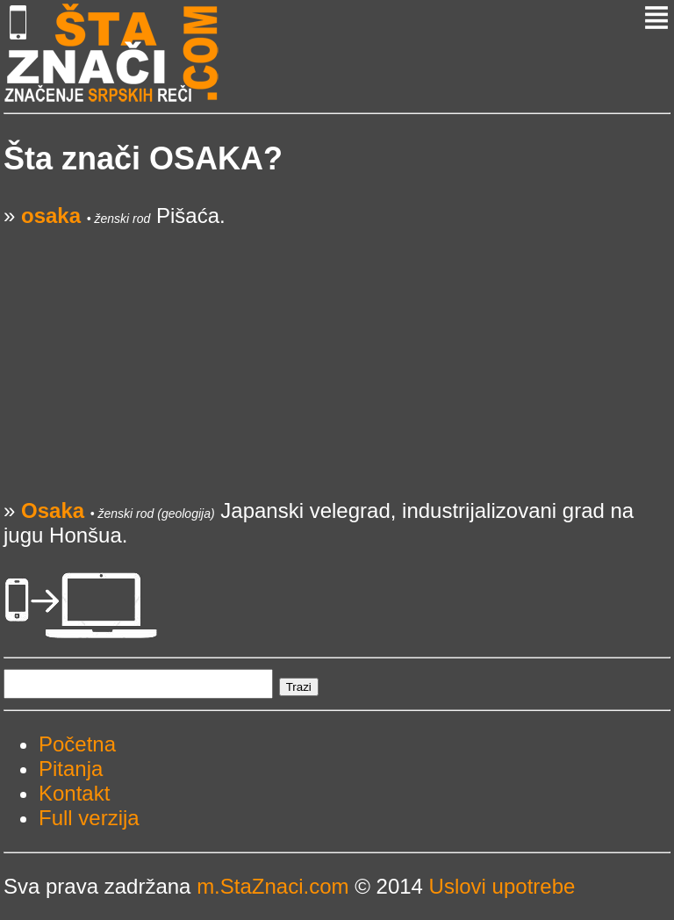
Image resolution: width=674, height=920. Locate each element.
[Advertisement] (337, 351)
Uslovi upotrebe (502, 886)
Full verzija (89, 818)
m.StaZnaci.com (272, 886)
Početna (77, 744)
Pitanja (71, 768)
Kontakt (74, 793)
